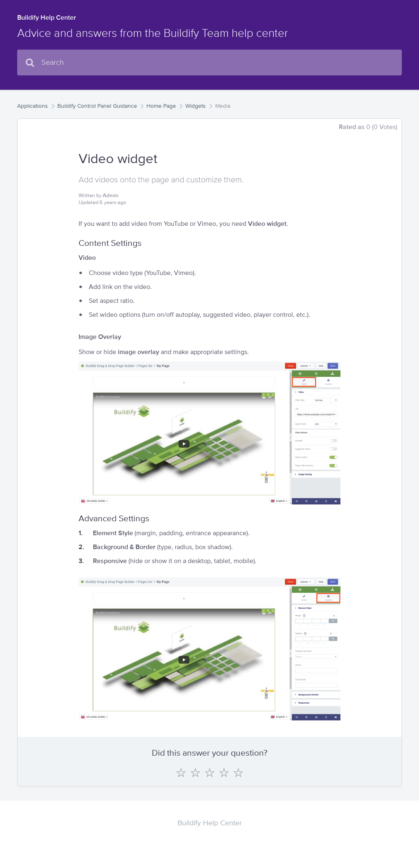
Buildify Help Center (46, 17)
